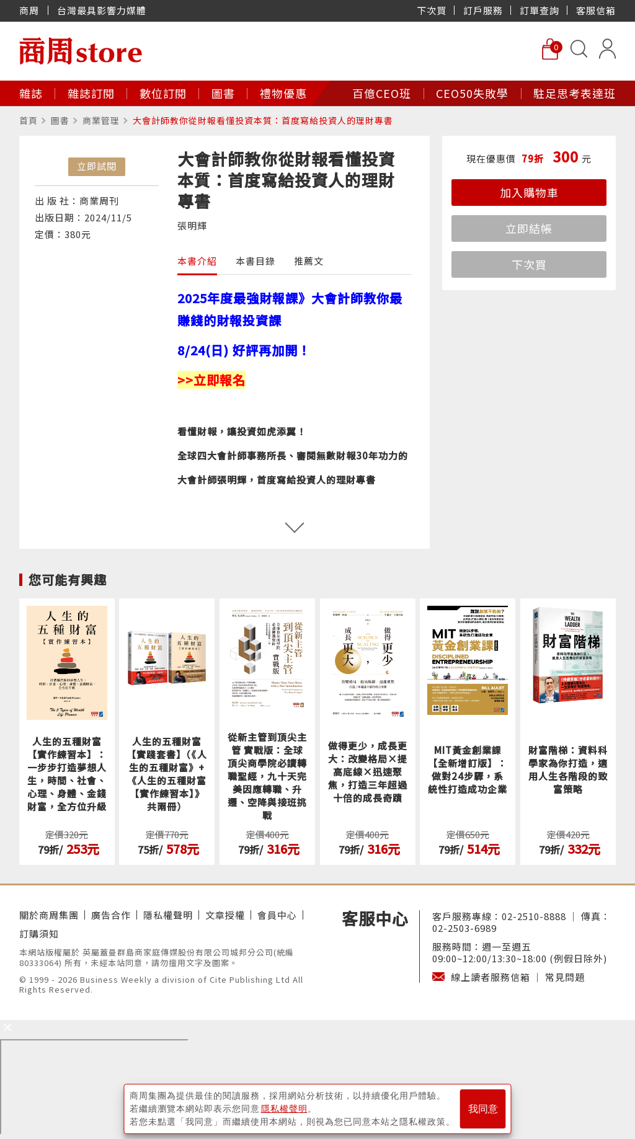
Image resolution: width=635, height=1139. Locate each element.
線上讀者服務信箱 (490, 976)
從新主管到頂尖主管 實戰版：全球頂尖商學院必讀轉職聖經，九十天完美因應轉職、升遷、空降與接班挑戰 (267, 776)
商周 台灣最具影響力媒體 (82, 10)
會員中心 (277, 915)
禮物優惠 (283, 93)
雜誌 (31, 93)
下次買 (431, 10)
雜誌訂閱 (91, 93)
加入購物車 (529, 192)
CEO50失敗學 (472, 93)
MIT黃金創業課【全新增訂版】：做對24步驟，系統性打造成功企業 (467, 769)
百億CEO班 (381, 93)
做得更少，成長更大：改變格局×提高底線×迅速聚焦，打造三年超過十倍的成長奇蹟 (367, 771)
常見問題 (565, 976)
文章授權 (225, 915)
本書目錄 (255, 260)
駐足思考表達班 (574, 93)
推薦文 (309, 260)
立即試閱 (97, 165)
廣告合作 (111, 915)
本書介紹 (197, 260)
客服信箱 (596, 10)
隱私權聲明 (168, 915)
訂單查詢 (539, 10)
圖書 (223, 93)
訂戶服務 (483, 10)
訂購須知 (39, 933)
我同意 (483, 1109)
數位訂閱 (163, 93)
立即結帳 (529, 228)
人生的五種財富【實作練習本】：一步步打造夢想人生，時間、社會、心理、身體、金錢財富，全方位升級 (67, 774)
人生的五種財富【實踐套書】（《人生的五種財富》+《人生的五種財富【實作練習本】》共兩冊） (167, 774)
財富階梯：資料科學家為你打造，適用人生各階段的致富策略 (568, 769)
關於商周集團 (49, 915)
